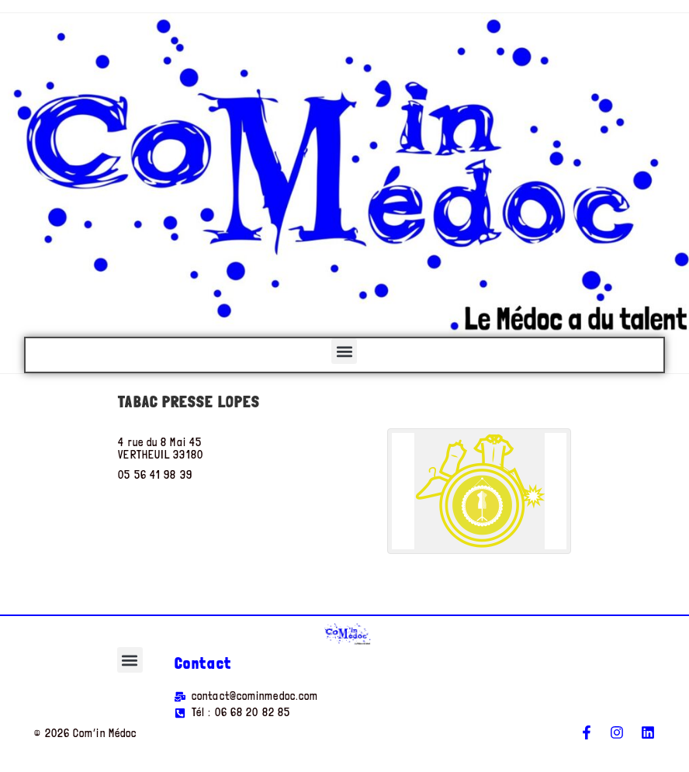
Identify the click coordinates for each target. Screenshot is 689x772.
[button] (344, 351)
